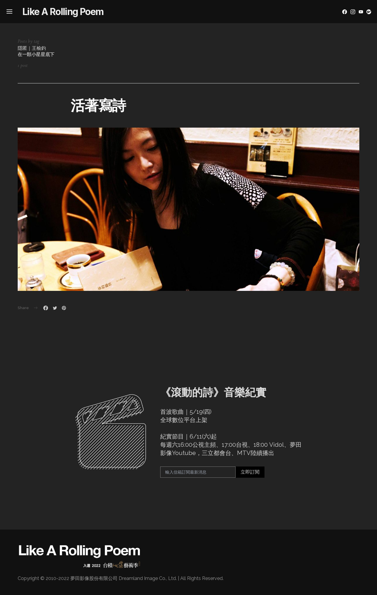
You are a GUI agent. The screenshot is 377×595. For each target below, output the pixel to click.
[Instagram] (352, 11)
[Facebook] (344, 11)
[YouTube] (360, 11)
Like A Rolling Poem (63, 11)
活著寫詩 (98, 105)
